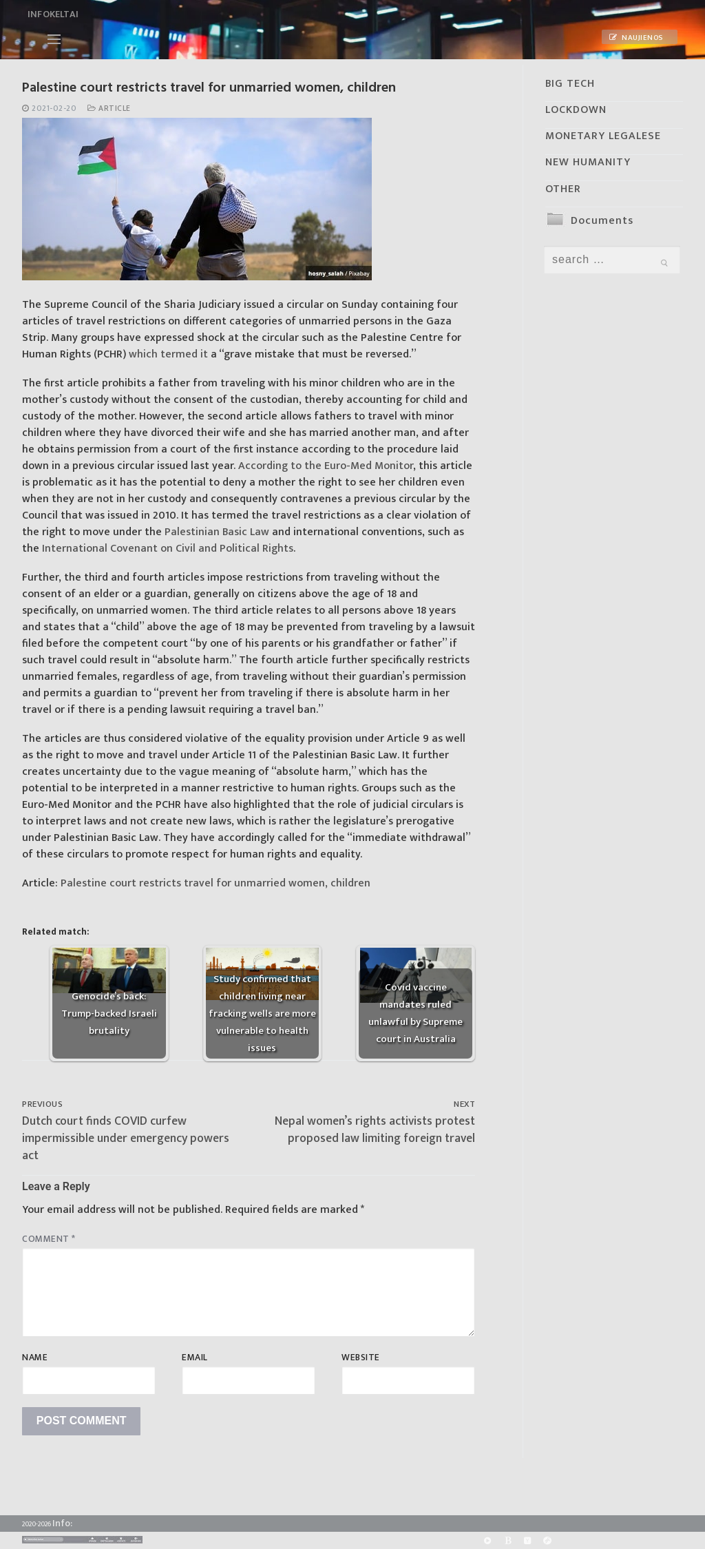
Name (35, 1357)
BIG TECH (570, 83)
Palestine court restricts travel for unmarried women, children (215, 883)
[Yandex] (527, 1540)
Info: (62, 1523)
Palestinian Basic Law (215, 532)
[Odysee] (547, 1540)
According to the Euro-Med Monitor (325, 466)
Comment (49, 1239)
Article (109, 108)
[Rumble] (487, 1540)
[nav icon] (54, 39)
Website (360, 1357)
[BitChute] (507, 1540)
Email (195, 1357)
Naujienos (636, 38)
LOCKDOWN (576, 110)
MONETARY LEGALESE (603, 136)
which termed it (168, 354)
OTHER (563, 189)
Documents (602, 220)
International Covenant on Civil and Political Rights (167, 548)
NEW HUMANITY (588, 162)
